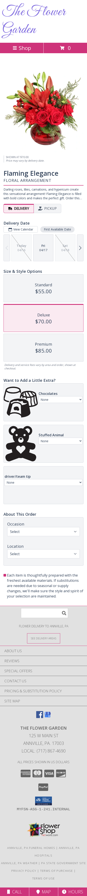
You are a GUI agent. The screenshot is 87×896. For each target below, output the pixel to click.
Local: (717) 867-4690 (44, 751)
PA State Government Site (63, 863)
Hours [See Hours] (72, 892)
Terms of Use (43, 878)
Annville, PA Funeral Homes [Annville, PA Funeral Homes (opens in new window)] (31, 848)
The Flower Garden (33, 21)
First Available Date (57, 229)
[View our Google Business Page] (47, 716)
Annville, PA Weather (19, 863)
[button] (43, 801)
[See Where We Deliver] (43, 638)
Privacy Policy (23, 871)
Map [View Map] (43, 892)
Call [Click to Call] (14, 892)
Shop (22, 47)
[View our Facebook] (39, 716)
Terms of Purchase (56, 871)
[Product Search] (44, 613)
